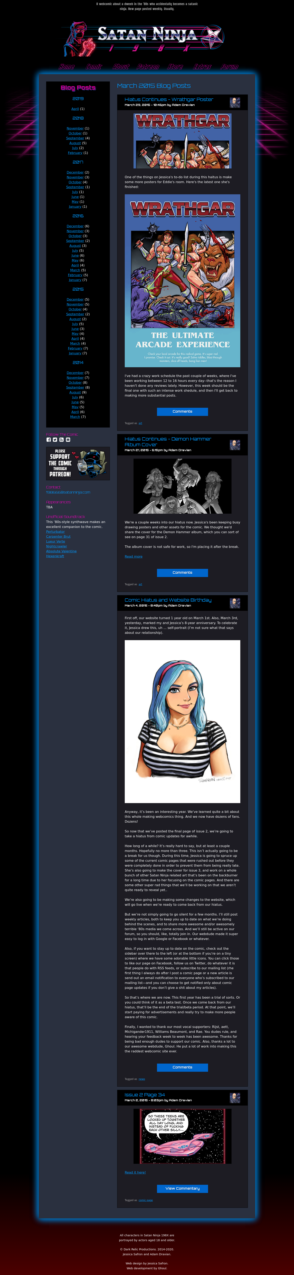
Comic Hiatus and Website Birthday (168, 600)
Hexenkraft (55, 556)
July (75, 148)
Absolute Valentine (61, 551)
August (75, 143)
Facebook (48, 439)
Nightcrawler (56, 546)
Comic (92, 67)
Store (174, 67)
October (75, 133)
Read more (134, 556)
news (142, 1079)
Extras (201, 67)
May (75, 202)
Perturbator (55, 532)
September (75, 138)
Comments (182, 411)
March (75, 270)
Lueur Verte (55, 541)
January (75, 207)
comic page (146, 1200)
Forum (228, 67)
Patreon (147, 67)
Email (68, 439)
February (75, 153)
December (75, 172)
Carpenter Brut (58, 537)
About (120, 67)
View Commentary (182, 1188)
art (140, 423)
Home (65, 67)
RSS (61, 439)
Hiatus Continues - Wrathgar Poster (169, 100)
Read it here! (135, 1172)
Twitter (55, 439)
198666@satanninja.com (68, 492)
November (75, 128)
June (75, 197)
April (75, 109)
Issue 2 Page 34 (145, 1095)
